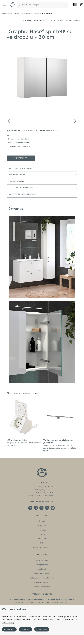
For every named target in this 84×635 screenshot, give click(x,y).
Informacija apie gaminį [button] (43, 168)
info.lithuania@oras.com (42, 502)
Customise (41, 629)
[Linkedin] (36, 508)
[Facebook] (30, 508)
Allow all (9, 629)
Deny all (25, 629)
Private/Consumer (34, 21)
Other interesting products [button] (43, 194)
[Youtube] (53, 508)
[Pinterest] (41, 508)
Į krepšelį (20, 158)
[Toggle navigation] (4, 5)
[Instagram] (47, 508)
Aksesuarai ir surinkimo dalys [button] (43, 187)
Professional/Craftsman (65, 21)
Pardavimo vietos (43, 175)
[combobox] (45, 4)
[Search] (19, 4)
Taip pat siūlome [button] (43, 181)
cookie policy (8, 622)
